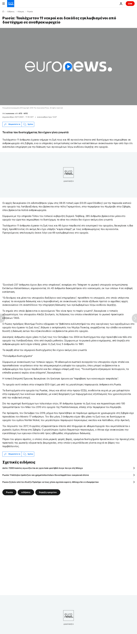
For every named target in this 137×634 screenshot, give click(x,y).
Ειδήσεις (10, 11)
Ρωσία (30, 11)
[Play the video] (68, 66)
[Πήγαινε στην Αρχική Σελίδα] (10, 3)
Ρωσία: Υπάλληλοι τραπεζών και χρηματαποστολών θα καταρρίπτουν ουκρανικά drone (45, 475)
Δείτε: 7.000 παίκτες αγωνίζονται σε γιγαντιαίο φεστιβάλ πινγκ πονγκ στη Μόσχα (42, 468)
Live (130, 3)
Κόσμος (21, 11)
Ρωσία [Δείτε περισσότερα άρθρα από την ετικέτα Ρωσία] (9, 492)
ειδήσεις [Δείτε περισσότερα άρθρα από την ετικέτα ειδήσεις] (25, 492)
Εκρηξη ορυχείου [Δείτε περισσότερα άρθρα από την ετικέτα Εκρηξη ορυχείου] (48, 492)
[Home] (3, 11)
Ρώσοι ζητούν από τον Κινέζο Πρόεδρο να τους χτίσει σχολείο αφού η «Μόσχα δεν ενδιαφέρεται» (50, 482)
